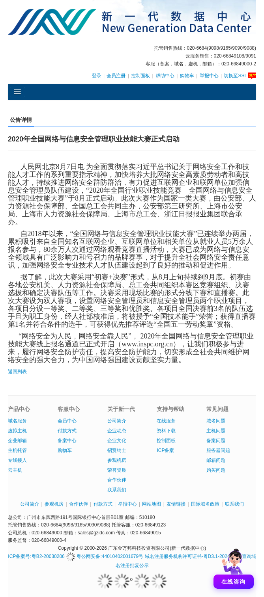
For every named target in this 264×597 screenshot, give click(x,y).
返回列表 (17, 371)
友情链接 (176, 504)
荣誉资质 (116, 470)
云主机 (15, 470)
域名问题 (215, 421)
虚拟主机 (17, 430)
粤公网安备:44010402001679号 (104, 556)
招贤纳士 (116, 450)
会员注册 (116, 75)
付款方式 (67, 430)
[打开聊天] (233, 566)
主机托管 (17, 450)
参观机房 (116, 460)
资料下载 (166, 430)
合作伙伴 (116, 480)
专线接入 (17, 460)
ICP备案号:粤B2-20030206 (36, 556)
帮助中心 (164, 75)
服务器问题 (218, 450)
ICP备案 (165, 450)
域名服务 (17, 421)
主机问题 (215, 430)
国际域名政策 (205, 504)
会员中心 (67, 421)
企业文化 (116, 440)
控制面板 (140, 75)
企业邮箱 (17, 440)
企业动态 (116, 430)
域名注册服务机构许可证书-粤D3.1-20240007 (193, 556)
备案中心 (67, 440)
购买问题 (215, 470)
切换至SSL (240, 75)
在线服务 (166, 421)
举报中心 (209, 75)
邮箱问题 (215, 460)
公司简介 (116, 421)
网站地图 (151, 504)
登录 (96, 75)
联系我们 (116, 490)
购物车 (187, 75)
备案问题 (215, 440)
